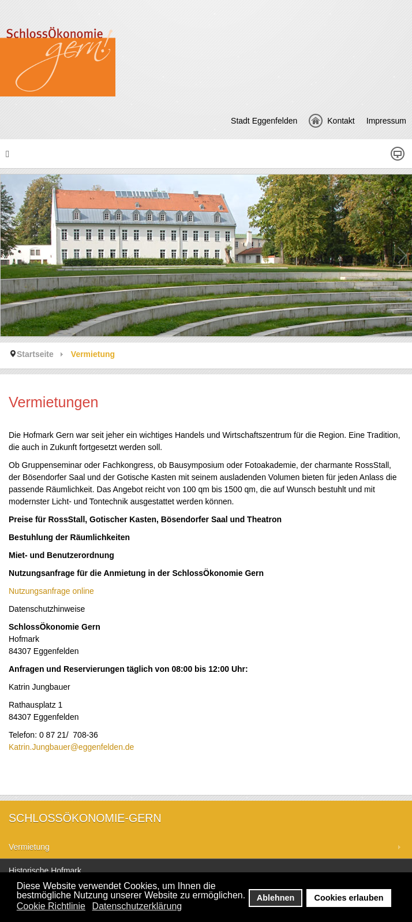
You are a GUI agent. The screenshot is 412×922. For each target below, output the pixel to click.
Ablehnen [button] (276, 897)
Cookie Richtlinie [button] (51, 906)
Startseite (35, 354)
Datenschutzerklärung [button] (137, 906)
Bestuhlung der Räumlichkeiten (69, 537)
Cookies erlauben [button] (349, 897)
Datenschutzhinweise (47, 609)
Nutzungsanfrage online (51, 591)
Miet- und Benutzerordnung (61, 555)
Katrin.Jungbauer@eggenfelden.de (71, 747)
